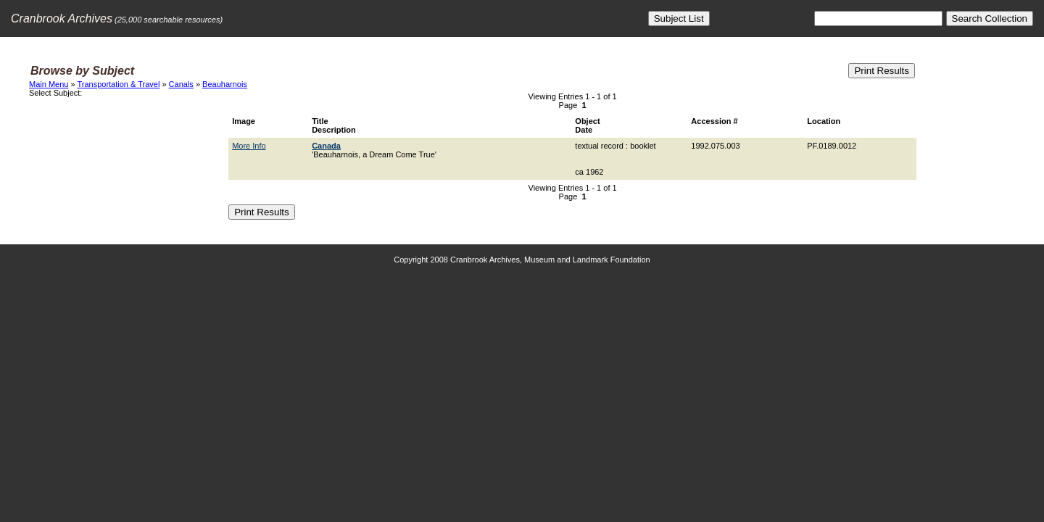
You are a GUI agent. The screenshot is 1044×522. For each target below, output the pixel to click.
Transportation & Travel (118, 84)
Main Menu (48, 84)
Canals (181, 84)
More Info (248, 145)
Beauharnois (224, 84)
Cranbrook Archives (61, 18)
